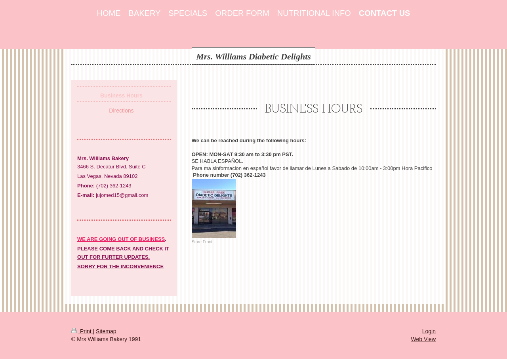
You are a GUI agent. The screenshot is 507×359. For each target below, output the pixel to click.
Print (82, 331)
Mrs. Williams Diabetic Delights (253, 56)
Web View (423, 339)
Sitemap (106, 331)
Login (429, 331)
